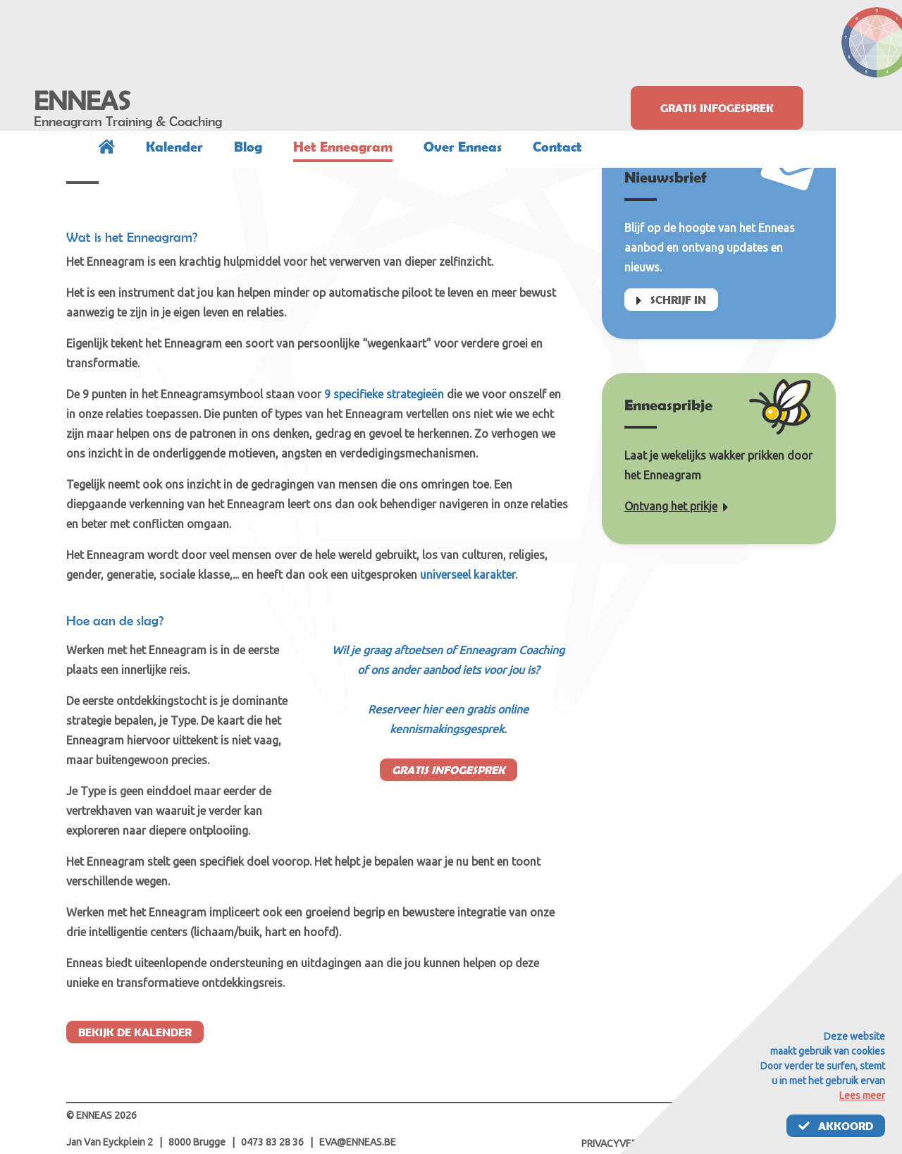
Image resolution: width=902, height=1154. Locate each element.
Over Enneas (463, 146)
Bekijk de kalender (135, 1032)
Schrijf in (671, 301)
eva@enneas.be (357, 1142)
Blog (248, 146)
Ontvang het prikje (676, 506)
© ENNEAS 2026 (101, 1115)
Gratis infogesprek (717, 108)
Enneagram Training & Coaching (128, 121)
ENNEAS (82, 101)
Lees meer (862, 1095)
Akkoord (835, 1125)
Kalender (174, 146)
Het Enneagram (343, 146)
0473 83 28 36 (272, 1142)
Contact (557, 146)
